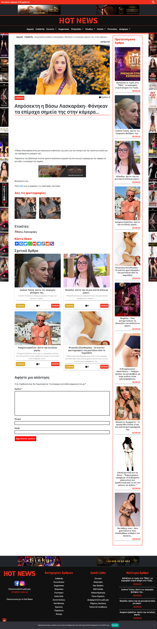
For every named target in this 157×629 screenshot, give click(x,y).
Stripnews (58, 589)
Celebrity (40, 29)
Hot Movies (59, 603)
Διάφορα (123, 29)
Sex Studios (98, 585)
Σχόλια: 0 (104, 97)
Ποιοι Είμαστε (98, 596)
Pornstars (112, 29)
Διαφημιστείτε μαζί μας (98, 600)
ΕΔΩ (22, 186)
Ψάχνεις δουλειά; (98, 603)
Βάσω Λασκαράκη (26, 231)
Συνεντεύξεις (59, 600)
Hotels (100, 29)
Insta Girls (58, 596)
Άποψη (59, 614)
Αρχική (30, 29)
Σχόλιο (18, 389)
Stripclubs (76, 29)
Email (17, 428)
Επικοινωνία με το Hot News (20, 599)
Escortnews (59, 582)
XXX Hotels (98, 589)
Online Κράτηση (98, 593)
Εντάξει (115, 625)
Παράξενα (58, 610)
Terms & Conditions (98, 607)
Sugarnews (63, 29)
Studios (89, 29)
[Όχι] (154, 625)
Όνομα (18, 419)
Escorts (50, 29)
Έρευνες (59, 607)
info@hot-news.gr (19, 592)
